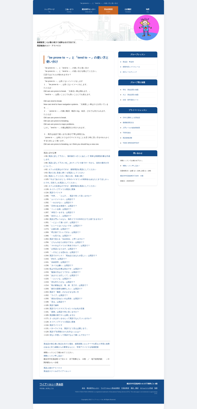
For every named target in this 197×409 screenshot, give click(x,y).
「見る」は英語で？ (58, 302)
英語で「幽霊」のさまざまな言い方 (64, 292)
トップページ (49, 10)
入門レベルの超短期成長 (131, 128)
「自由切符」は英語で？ (60, 262)
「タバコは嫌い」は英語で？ (61, 265)
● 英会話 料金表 (127, 62)
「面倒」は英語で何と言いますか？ (64, 312)
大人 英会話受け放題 (130, 95)
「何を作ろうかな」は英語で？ (62, 282)
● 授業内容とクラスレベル (130, 67)
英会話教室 (108, 10)
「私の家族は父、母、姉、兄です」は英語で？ (69, 285)
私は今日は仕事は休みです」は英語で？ (66, 269)
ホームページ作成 (146, 388)
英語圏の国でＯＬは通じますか (62, 315)
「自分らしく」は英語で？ (61, 216)
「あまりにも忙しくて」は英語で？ (64, 275)
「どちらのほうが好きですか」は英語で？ (67, 242)
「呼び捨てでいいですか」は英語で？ (65, 232)
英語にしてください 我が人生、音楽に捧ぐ (66, 176)
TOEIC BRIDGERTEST (131, 143)
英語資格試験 (127, 138)
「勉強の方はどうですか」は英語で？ (65, 272)
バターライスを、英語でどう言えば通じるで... (69, 328)
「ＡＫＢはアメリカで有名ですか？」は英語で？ (70, 245)
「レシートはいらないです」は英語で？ (66, 226)
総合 (83, 388)
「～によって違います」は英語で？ (64, 222)
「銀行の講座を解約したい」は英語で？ (66, 289)
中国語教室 (125, 388)
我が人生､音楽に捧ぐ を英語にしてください (66, 173)
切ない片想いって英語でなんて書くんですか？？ (70, 335)
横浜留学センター (88, 10)
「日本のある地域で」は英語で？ (63, 206)
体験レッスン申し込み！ (54, 356)
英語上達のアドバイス (53, 368)
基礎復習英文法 (128, 122)
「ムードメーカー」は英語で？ (62, 199)
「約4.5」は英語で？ (58, 259)
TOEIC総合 (127, 133)
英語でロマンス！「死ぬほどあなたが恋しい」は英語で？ (73, 255)
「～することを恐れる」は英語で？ (64, 252)
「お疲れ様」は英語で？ (60, 229)
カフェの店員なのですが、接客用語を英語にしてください (72, 169)
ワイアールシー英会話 (51, 384)
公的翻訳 (128, 10)
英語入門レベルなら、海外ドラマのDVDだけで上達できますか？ (76, 219)
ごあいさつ (69, 10)
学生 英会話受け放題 (130, 90)
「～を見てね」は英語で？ (61, 236)
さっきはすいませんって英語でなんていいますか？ (71, 318)
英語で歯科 (54, 305)
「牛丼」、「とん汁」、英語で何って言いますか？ (71, 196)
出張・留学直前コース (130, 100)
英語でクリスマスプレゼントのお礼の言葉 (67, 308)
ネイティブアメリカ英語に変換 (62, 189)
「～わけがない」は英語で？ (61, 202)
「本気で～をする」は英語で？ (62, 212)
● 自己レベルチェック (128, 72)
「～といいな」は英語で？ (61, 279)
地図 (147, 10)
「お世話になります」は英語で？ (63, 249)
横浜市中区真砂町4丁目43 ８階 (131, 176)
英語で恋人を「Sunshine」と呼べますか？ (67, 239)
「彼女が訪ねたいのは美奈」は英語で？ (66, 298)
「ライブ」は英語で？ (59, 295)
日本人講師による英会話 (131, 117)
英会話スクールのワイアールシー (57, 371)
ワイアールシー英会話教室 (110, 388)
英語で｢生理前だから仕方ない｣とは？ (65, 332)
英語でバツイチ (56, 192)
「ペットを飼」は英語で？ (61, 209)
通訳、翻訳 (135, 388)
